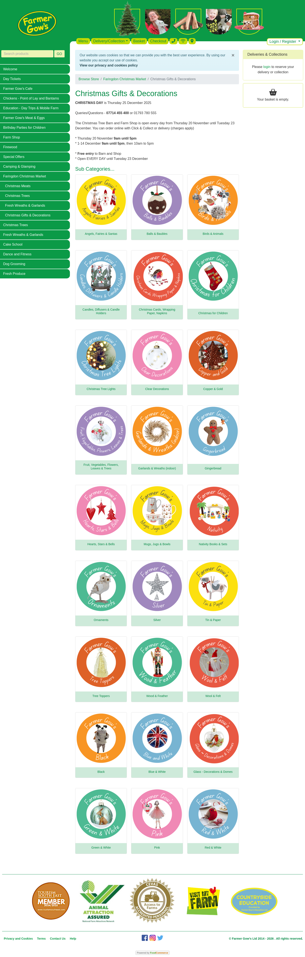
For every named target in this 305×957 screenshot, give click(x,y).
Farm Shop (11, 137)
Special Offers (13, 157)
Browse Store (89, 79)
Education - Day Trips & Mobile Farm (30, 108)
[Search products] (27, 54)
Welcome (10, 69)
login (266, 67)
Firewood (10, 147)
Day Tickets (12, 79)
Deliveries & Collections (267, 54)
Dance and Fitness (17, 254)
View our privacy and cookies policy (109, 65)
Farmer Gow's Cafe (17, 88)
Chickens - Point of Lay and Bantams (31, 98)
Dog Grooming (14, 264)
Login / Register (283, 41)
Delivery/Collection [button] (109, 41)
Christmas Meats (17, 186)
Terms (41, 938)
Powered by (152, 952)
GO (59, 54)
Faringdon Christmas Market (24, 176)
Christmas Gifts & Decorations (27, 215)
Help (73, 938)
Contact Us (58, 938)
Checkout (158, 41)
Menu (83, 41)
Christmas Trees (17, 196)
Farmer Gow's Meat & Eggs (24, 118)
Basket (139, 41)
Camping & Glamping (19, 166)
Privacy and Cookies (18, 938)
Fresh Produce (14, 273)
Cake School (12, 244)
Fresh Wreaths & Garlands (25, 205)
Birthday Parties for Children (24, 127)
